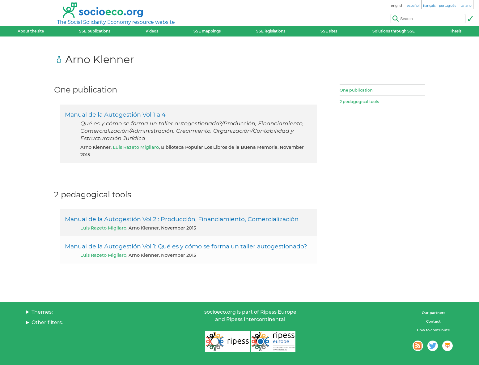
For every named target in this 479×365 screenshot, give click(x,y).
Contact (433, 321)
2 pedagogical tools (359, 101)
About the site (31, 31)
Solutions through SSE (393, 31)
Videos (152, 31)
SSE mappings (207, 31)
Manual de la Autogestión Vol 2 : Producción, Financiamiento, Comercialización (182, 219)
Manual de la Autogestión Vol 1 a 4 (115, 114)
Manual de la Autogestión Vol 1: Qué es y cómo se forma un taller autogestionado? (186, 246)
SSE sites (328, 31)
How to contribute (433, 330)
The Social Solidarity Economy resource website (116, 22)
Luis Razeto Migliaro (136, 147)
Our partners (433, 313)
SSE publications (94, 31)
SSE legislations (270, 31)
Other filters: (47, 322)
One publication (356, 90)
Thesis (455, 31)
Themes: (42, 312)
